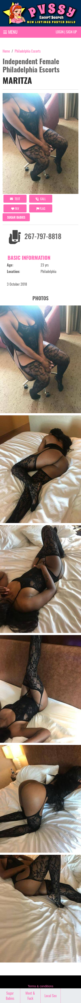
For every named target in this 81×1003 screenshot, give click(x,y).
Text (15, 198)
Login (60, 31)
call (41, 198)
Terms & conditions (40, 986)
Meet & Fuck (30, 996)
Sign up (71, 31)
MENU (10, 32)
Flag (41, 208)
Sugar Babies (16, 217)
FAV (15, 208)
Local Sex (50, 995)
